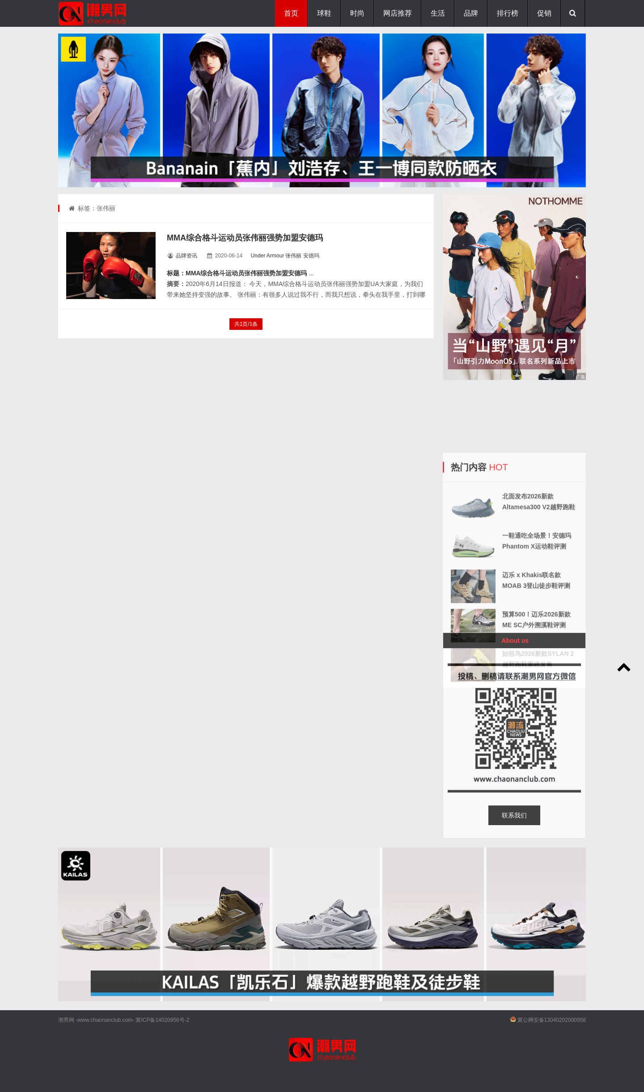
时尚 (357, 13)
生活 (438, 13)
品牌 (471, 13)
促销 (544, 13)
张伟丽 (293, 256)
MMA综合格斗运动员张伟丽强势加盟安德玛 (245, 237)
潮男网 (66, 1020)
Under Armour (267, 256)
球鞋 (324, 13)
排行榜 (507, 13)
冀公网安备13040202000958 (551, 1020)
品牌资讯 (186, 256)
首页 (291, 13)
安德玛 (311, 256)
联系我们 (514, 815)
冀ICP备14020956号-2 (162, 1020)
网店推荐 (397, 13)
